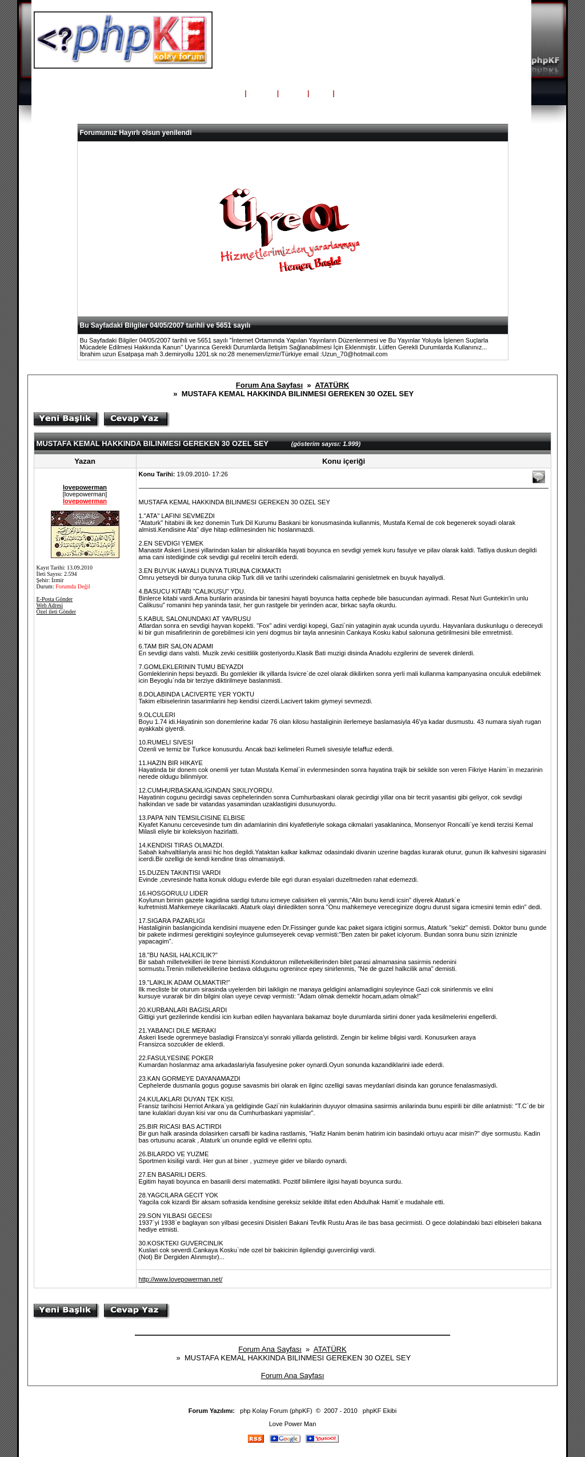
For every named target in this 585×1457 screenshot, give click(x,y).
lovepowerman (85, 487)
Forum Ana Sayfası (269, 385)
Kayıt (346, 93)
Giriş (320, 93)
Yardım (261, 93)
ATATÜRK (332, 385)
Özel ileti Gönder (56, 611)
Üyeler (293, 93)
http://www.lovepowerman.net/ (181, 1279)
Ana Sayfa (224, 93)
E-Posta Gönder (55, 599)
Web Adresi (50, 605)
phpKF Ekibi (379, 1410)
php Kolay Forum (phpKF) (276, 1410)
